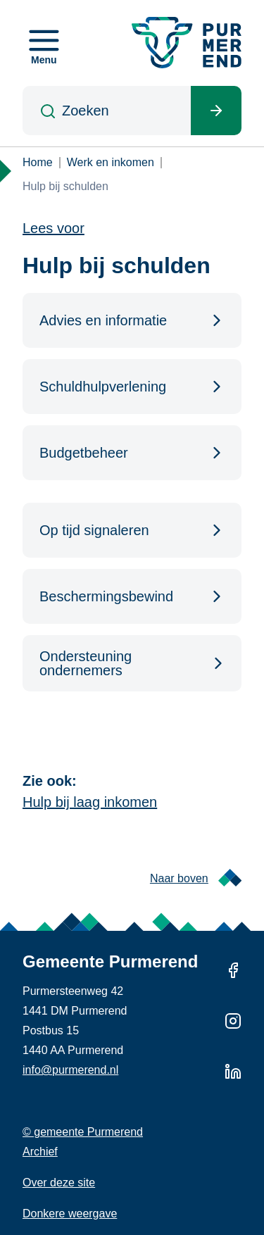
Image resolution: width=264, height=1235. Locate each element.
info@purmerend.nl (70, 1070)
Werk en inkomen (110, 162)
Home (38, 162)
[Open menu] (44, 43)
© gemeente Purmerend (83, 1132)
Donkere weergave (70, 1214)
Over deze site (59, 1183)
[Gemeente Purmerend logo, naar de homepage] (186, 42)
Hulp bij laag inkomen (90, 802)
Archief (40, 1152)
